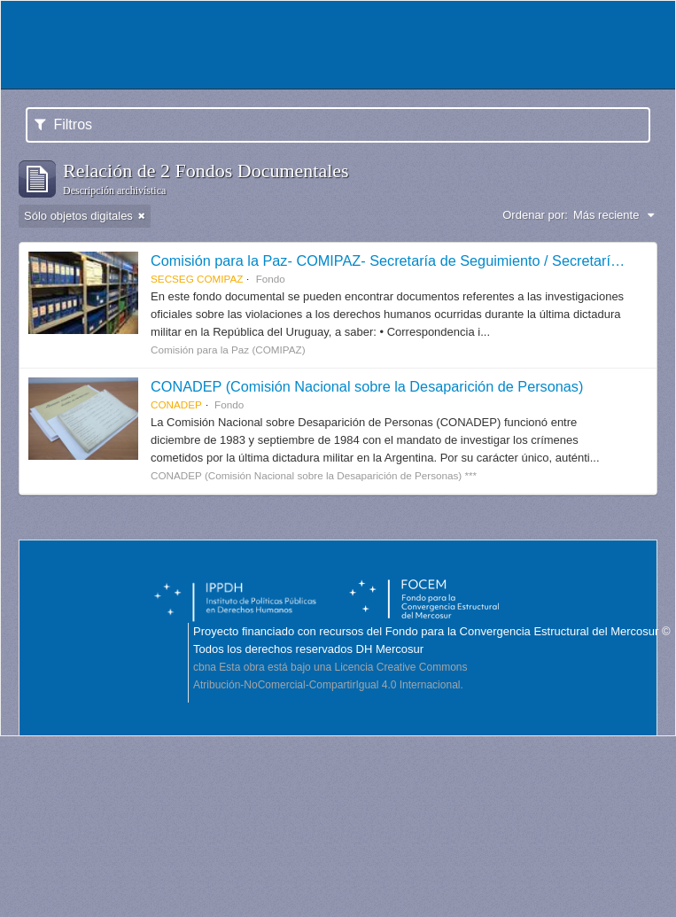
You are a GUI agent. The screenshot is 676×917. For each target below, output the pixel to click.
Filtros (63, 124)
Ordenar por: (535, 214)
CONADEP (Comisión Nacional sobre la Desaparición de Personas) (367, 386)
